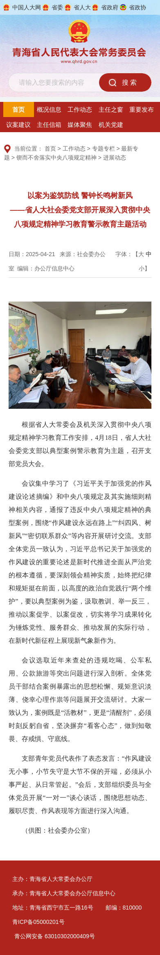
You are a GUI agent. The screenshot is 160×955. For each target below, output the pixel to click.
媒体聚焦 (80, 124)
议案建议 (18, 124)
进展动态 (114, 157)
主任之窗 (111, 109)
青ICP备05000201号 (38, 922)
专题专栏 (103, 148)
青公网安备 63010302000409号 (54, 936)
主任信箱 (49, 124)
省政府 (109, 7)
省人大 (82, 7)
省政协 (137, 7)
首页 (18, 109)
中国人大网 (26, 7)
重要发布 (141, 109)
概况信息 (49, 109)
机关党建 (111, 124)
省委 (57, 7)
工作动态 (80, 109)
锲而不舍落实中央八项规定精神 (56, 157)
